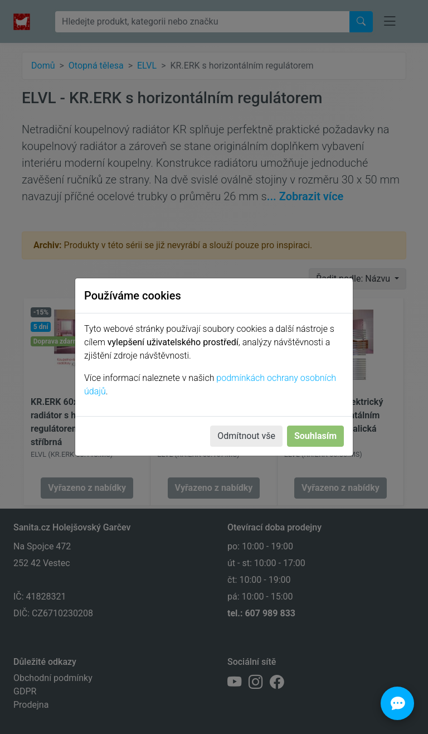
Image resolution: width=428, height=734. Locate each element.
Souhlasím (315, 436)
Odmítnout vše (246, 436)
